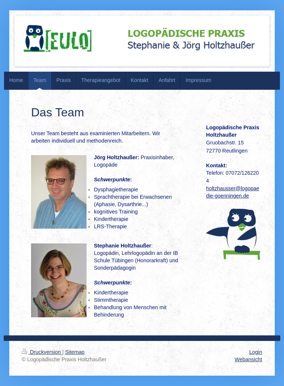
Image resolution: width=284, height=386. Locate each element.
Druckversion (42, 352)
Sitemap (74, 352)
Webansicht (248, 359)
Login (255, 352)
